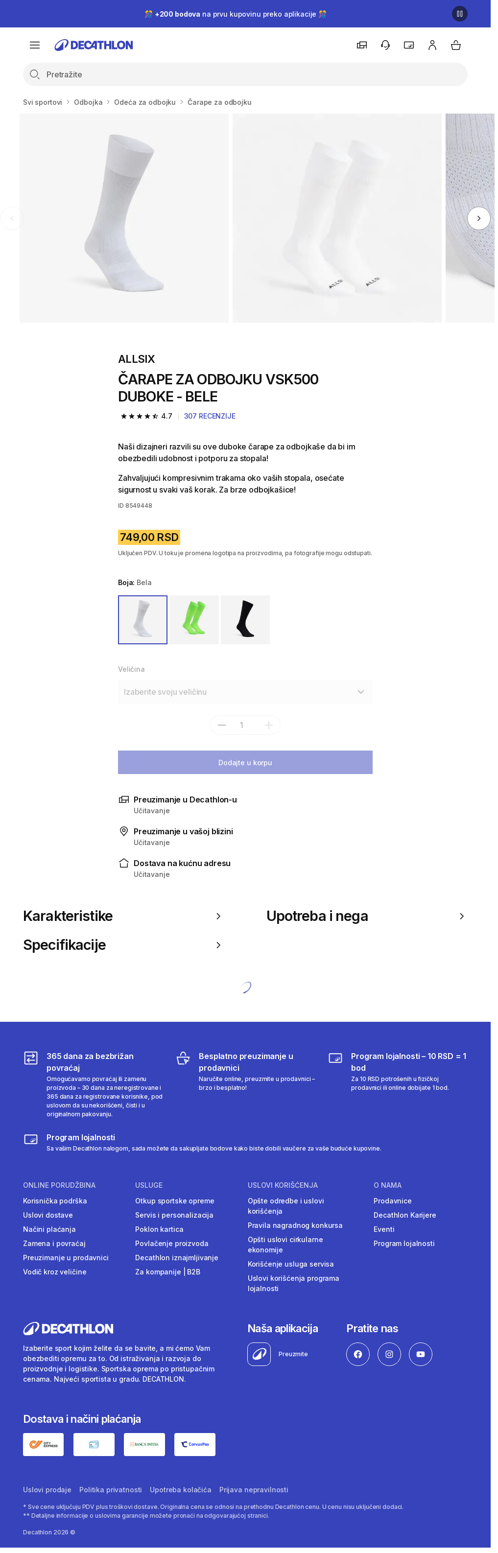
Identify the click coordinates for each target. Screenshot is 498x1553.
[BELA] (142, 620)
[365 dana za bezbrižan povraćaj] (93, 1084)
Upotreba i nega (367, 916)
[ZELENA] (194, 620)
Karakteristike (123, 916)
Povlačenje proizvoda (171, 1243)
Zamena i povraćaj (54, 1243)
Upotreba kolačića (181, 1489)
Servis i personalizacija (174, 1215)
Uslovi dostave (48, 1215)
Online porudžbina (59, 1185)
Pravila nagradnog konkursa (295, 1225)
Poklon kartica (159, 1229)
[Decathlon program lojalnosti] (202, 1142)
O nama (388, 1185)
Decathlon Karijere (405, 1215)
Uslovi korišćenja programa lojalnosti (293, 1283)
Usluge (149, 1185)
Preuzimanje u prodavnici (66, 1257)
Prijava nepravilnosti (253, 1489)
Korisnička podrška (55, 1201)
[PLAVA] (245, 620)
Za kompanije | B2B (167, 1272)
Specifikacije (123, 945)
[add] (269, 725)
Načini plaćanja (49, 1229)
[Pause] (460, 14)
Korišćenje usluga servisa (291, 1264)
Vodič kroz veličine (54, 1272)
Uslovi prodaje (47, 1489)
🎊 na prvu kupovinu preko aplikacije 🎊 (235, 14)
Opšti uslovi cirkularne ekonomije (285, 1244)
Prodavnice (393, 1201)
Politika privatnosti (110, 1489)
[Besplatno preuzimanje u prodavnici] (245, 1084)
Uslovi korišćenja (283, 1185)
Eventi (384, 1229)
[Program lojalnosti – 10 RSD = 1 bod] (398, 1084)
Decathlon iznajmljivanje (176, 1257)
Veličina (131, 669)
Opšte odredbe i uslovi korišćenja (286, 1206)
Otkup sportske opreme (174, 1201)
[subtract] (222, 725)
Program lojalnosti (404, 1243)
